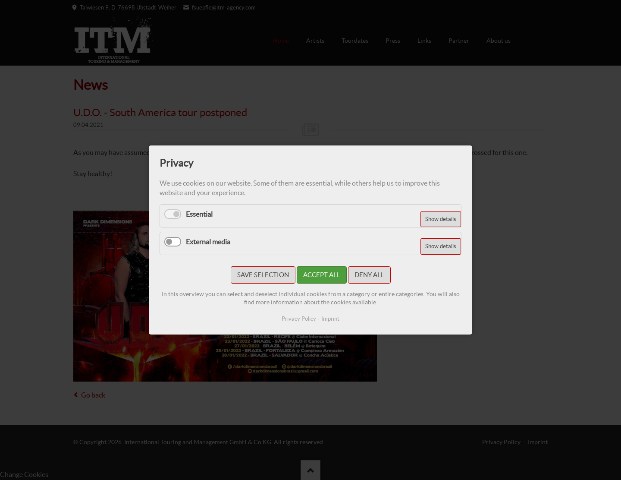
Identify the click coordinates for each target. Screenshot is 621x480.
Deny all (369, 274)
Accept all (321, 274)
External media (208, 242)
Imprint (330, 319)
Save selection (263, 274)
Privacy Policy (299, 319)
